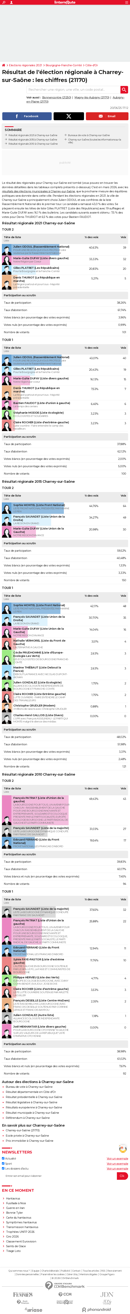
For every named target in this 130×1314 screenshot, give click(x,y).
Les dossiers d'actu (15, 1168)
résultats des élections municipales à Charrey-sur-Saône (38, 191)
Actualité (9, 1158)
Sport (7, 1163)
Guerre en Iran (15, 1208)
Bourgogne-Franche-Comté (64, 65)
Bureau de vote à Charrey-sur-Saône (29, 1087)
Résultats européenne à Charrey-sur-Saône (34, 1107)
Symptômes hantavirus (21, 1222)
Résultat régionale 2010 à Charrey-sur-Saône (33, 143)
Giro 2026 (12, 1236)
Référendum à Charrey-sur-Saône (28, 1118)
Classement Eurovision (21, 1241)
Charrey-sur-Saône (78, 139)
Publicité (65, 1271)
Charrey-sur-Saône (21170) (23, 1130)
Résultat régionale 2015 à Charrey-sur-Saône (33, 139)
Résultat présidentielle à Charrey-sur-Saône (34, 1097)
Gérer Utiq (72, 1274)
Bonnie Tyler (14, 1212)
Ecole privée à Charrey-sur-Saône (27, 1135)
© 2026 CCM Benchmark (65, 1278)
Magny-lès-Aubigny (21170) (92, 97)
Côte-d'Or (91, 65)
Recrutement (114, 1271)
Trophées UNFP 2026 (20, 1232)
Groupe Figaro (106, 1274)
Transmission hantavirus (22, 1227)
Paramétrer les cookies (52, 1274)
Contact (76, 1271)
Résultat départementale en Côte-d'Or (31, 1092)
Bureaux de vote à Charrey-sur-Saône (89, 135)
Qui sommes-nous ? (19, 1271)
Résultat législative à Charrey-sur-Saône (31, 1102)
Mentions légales (88, 1274)
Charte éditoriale (50, 1271)
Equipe (35, 1271)
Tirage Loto (13, 1251)
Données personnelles (27, 1274)
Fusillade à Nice (16, 1203)
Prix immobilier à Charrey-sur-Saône (29, 1140)
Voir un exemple (117, 1158)
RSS (103, 1271)
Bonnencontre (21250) (56, 97)
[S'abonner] (65, 1176)
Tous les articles (91, 1271)
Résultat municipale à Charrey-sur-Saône (32, 1112)
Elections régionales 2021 (25, 65)
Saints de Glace (16, 1246)
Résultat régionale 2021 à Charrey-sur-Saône (33, 135)
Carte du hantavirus (18, 1217)
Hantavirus (13, 1198)
